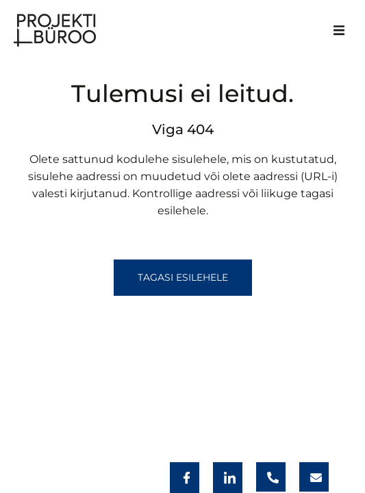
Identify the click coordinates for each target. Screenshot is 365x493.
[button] (339, 30)
